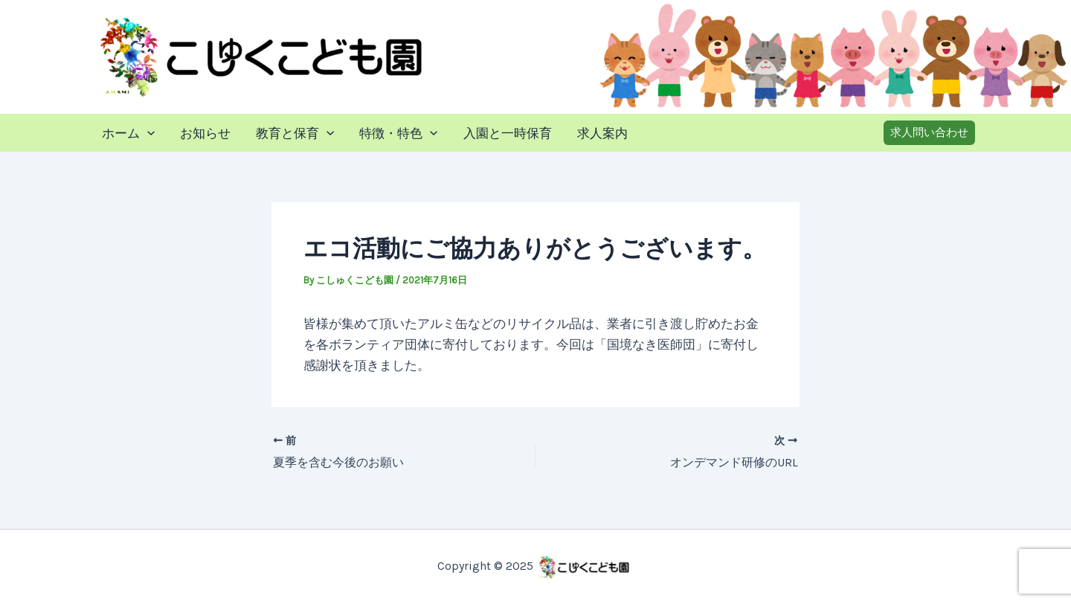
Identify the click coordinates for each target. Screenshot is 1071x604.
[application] (147, 133)
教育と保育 (295, 133)
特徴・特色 (398, 133)
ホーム (128, 133)
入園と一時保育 (507, 133)
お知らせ (205, 133)
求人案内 (602, 133)
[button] (929, 133)
